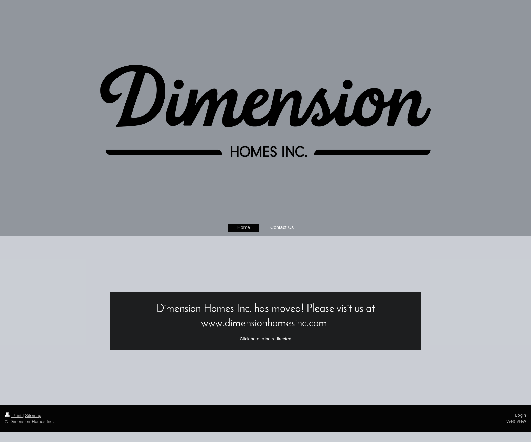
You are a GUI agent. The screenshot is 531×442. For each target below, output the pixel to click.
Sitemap (33, 415)
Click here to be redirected (265, 338)
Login (520, 415)
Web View (516, 421)
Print (14, 415)
